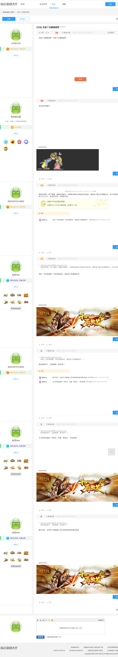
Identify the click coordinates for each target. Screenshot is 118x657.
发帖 (64, 4)
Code (49, 620)
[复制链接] (62, 27)
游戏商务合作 (75, 647)
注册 (75, 205)
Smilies (52, 620)
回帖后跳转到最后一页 (53, 637)
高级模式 (101, 620)
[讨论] (39, 27)
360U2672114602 (16, 201)
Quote (46, 620)
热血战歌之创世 (8, 12)
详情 (90, 220)
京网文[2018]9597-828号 (95, 650)
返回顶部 (111, 452)
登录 (110, 4)
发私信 (15, 55)
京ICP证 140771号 (59, 650)
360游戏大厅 (11, 649)
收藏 (80, 79)
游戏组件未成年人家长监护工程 (93, 647)
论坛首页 (43, 4)
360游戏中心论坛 (13, 5)
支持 (42, 179)
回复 (8, 19)
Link (43, 620)
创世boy (44, 220)
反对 (50, 179)
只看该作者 (66, 33)
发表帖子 (23, 19)
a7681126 (16, 43)
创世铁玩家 (16, 117)
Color (40, 620)
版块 (54, 4)
